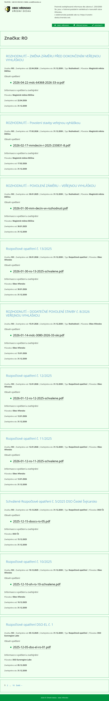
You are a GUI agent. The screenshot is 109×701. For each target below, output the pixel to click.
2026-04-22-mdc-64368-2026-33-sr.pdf (38, 82)
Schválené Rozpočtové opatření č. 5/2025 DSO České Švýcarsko (51, 501)
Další (19, 685)
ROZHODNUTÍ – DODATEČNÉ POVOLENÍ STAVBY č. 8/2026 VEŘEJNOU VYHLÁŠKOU (48, 313)
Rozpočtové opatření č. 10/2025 (29, 561)
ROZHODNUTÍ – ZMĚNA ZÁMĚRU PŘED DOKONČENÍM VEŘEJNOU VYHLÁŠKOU (53, 58)
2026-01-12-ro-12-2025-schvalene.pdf (38, 398)
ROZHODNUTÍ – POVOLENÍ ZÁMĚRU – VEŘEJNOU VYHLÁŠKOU (51, 185)
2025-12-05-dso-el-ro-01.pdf (32, 647)
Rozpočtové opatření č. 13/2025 (29, 248)
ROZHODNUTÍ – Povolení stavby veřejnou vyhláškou (43, 123)
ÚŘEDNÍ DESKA (80, 25)
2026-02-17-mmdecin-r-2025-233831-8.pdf (41, 145)
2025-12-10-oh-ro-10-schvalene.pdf (36, 584)
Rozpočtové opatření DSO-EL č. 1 (29, 624)
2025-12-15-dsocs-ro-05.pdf (31, 521)
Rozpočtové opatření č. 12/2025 (29, 375)
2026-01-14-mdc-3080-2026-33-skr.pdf (38, 335)
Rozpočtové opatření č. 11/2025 (29, 438)
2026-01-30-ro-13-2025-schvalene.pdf (38, 271)
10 (13, 685)
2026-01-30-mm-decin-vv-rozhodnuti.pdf (40, 208)
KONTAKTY (97, 25)
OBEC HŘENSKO (61, 25)
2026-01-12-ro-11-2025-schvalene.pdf (38, 461)
